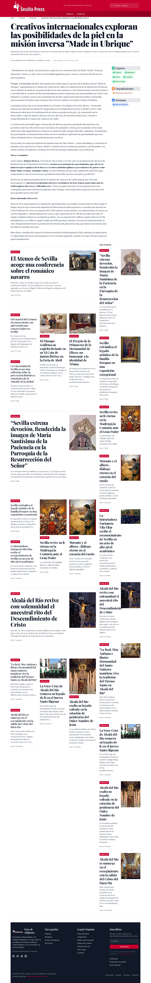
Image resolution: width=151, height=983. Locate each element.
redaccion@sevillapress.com (37, 976)
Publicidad (114, 959)
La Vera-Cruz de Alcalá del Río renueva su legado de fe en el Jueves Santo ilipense (52, 693)
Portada (22, 18)
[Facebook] (13, 956)
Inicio (12, 18)
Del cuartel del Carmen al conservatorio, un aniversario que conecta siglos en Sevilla (24, 325)
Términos (126, 975)
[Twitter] (17, 956)
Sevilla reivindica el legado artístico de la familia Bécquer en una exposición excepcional (24, 510)
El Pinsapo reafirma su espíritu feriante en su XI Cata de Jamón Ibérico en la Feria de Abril (53, 350)
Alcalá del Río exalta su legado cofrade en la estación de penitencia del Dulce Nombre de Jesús (81, 713)
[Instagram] (22, 956)
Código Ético (82, 937)
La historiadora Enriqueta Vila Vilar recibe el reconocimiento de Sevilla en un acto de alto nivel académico (22, 553)
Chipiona (69, 14)
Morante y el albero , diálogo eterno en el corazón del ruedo (81, 548)
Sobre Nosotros (83, 934)
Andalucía (81, 14)
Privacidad (109, 975)
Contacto (80, 953)
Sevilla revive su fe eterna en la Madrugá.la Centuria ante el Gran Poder (52, 550)
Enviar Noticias (115, 965)
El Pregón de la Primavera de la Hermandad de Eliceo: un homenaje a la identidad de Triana (80, 352)
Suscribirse (124, 947)
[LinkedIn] (26, 956)
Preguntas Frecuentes (118, 962)
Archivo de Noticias (52, 940)
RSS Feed (48, 943)
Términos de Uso (83, 946)
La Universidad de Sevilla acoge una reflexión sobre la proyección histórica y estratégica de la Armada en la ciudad (23, 373)
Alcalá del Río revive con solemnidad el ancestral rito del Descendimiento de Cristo (111, 600)
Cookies (118, 975)
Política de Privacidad (85, 940)
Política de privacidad (126, 954)
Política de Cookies (84, 943)
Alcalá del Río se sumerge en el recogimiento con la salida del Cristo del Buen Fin (22, 721)
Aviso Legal (81, 950)
